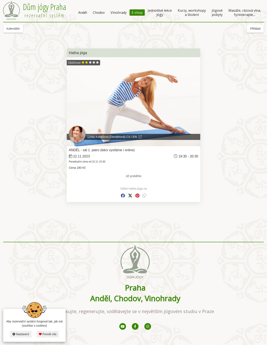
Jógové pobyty (217, 12)
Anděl (82, 12)
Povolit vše (48, 334)
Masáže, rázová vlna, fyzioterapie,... (244, 12)
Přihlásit (255, 28)
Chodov (99, 12)
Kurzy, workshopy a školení (192, 12)
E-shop (137, 12)
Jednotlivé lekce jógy (160, 12)
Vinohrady (119, 12)
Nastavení (20, 334)
